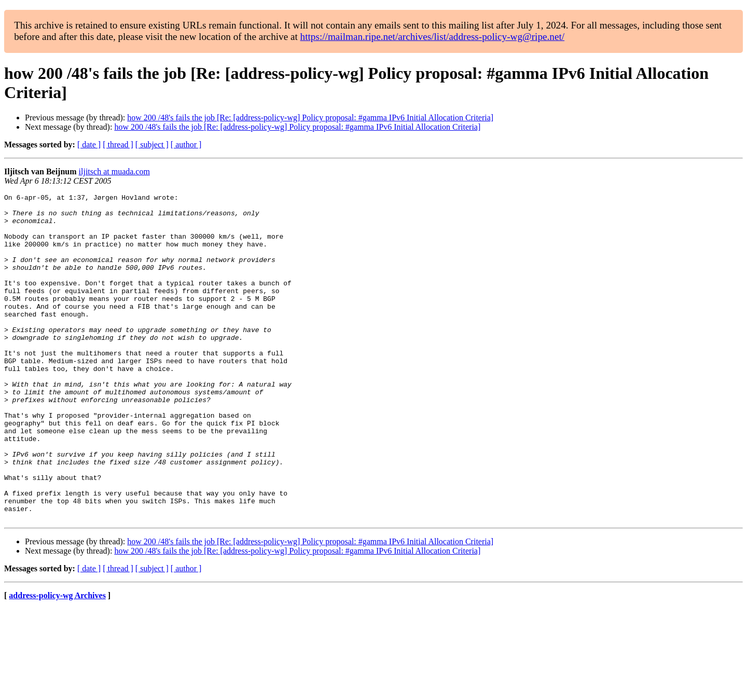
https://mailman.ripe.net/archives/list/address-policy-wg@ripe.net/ (432, 36)
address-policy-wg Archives (57, 660)
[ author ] (186, 144)
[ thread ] (118, 144)
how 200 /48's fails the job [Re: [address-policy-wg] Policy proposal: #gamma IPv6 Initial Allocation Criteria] (310, 117)
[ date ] (89, 144)
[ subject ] (152, 144)
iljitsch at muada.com (114, 171)
